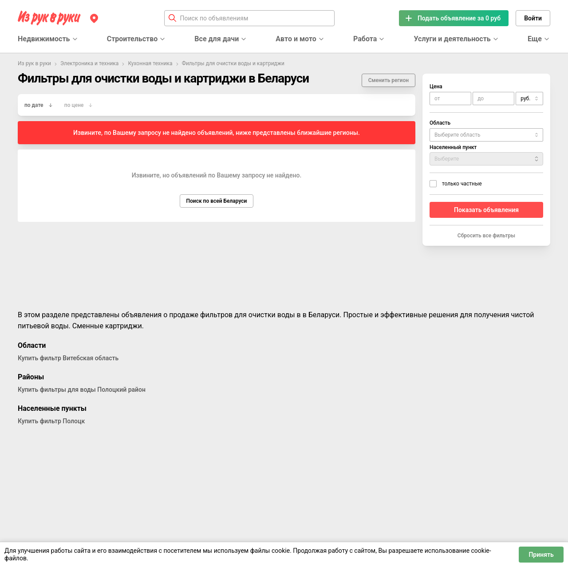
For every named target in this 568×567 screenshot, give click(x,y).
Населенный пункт (453, 147)
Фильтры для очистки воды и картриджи (233, 63)
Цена (436, 86)
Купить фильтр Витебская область (68, 358)
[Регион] (94, 18)
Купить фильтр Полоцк (51, 421)
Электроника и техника (89, 63)
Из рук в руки (34, 63)
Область (440, 123)
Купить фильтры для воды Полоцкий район (82, 389)
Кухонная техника (150, 63)
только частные (462, 184)
